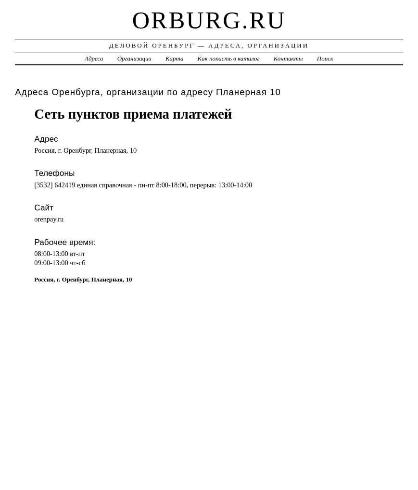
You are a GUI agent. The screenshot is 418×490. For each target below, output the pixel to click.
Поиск (325, 58)
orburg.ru (209, 20)
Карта (174, 58)
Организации (134, 58)
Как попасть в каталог (229, 58)
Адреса (94, 58)
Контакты (288, 58)
